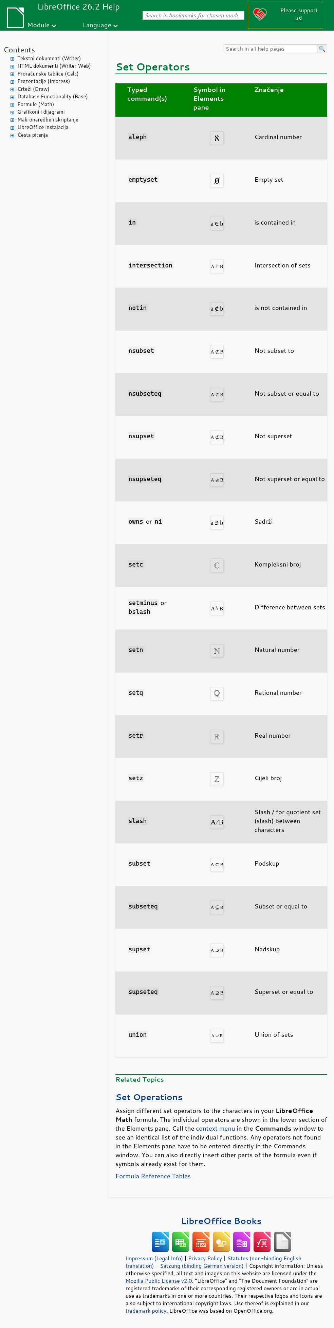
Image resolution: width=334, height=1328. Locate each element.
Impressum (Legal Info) (154, 1258)
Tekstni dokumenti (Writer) (49, 58)
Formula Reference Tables (153, 1175)
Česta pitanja (32, 134)
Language (97, 24)
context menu (215, 1128)
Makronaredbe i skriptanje (47, 119)
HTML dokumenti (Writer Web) (54, 65)
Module (38, 24)
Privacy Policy (205, 1258)
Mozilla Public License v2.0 (159, 1280)
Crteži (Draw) (33, 89)
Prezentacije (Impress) (43, 81)
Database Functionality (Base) (52, 96)
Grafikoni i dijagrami (40, 111)
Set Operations (149, 1097)
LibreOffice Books (221, 1221)
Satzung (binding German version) (202, 1265)
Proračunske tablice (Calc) (48, 73)
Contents (19, 49)
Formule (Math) (35, 104)
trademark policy (146, 1310)
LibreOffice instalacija (43, 127)
